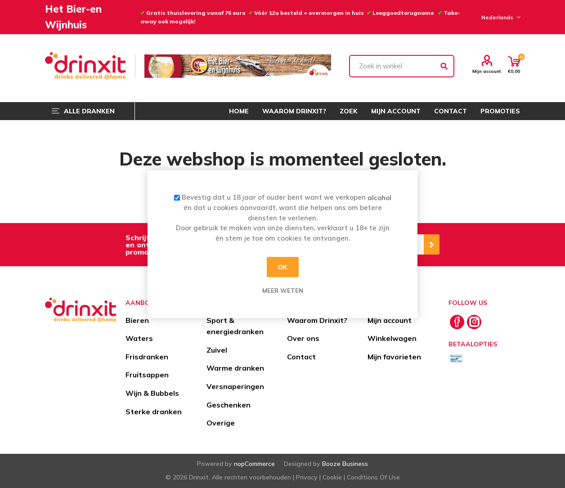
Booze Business (345, 464)
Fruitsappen (147, 374)
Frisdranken (147, 356)
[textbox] (401, 66)
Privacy (307, 477)
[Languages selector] (499, 17)
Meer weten (282, 290)
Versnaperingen (235, 386)
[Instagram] (474, 322)
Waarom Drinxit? (317, 320)
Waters (139, 338)
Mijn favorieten (394, 356)
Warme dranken (235, 367)
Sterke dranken (154, 411)
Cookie (332, 477)
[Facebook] (457, 322)
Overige (220, 422)
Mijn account (486, 71)
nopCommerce (254, 464)
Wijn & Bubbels (152, 393)
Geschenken (228, 404)
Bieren (137, 320)
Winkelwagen (392, 338)
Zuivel (216, 349)
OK (282, 267)
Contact (301, 356)
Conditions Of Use (373, 477)
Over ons (303, 338)
